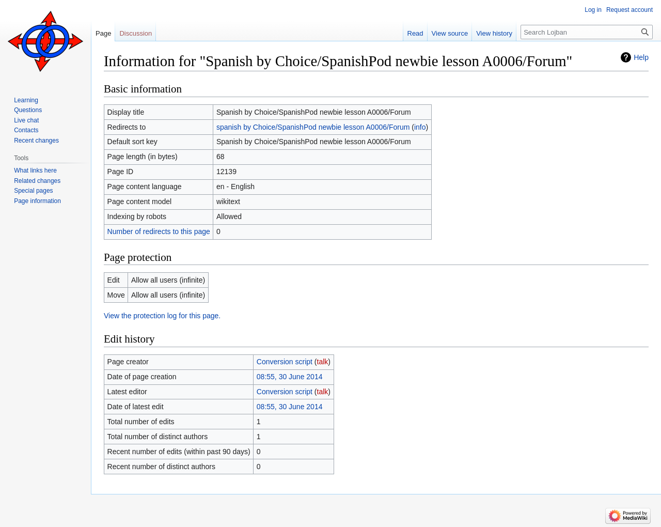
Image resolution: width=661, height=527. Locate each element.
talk (322, 362)
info (420, 127)
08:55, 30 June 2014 (290, 377)
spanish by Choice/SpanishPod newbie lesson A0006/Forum (313, 127)
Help (641, 57)
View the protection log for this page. (162, 316)
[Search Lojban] (587, 32)
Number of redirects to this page (158, 231)
